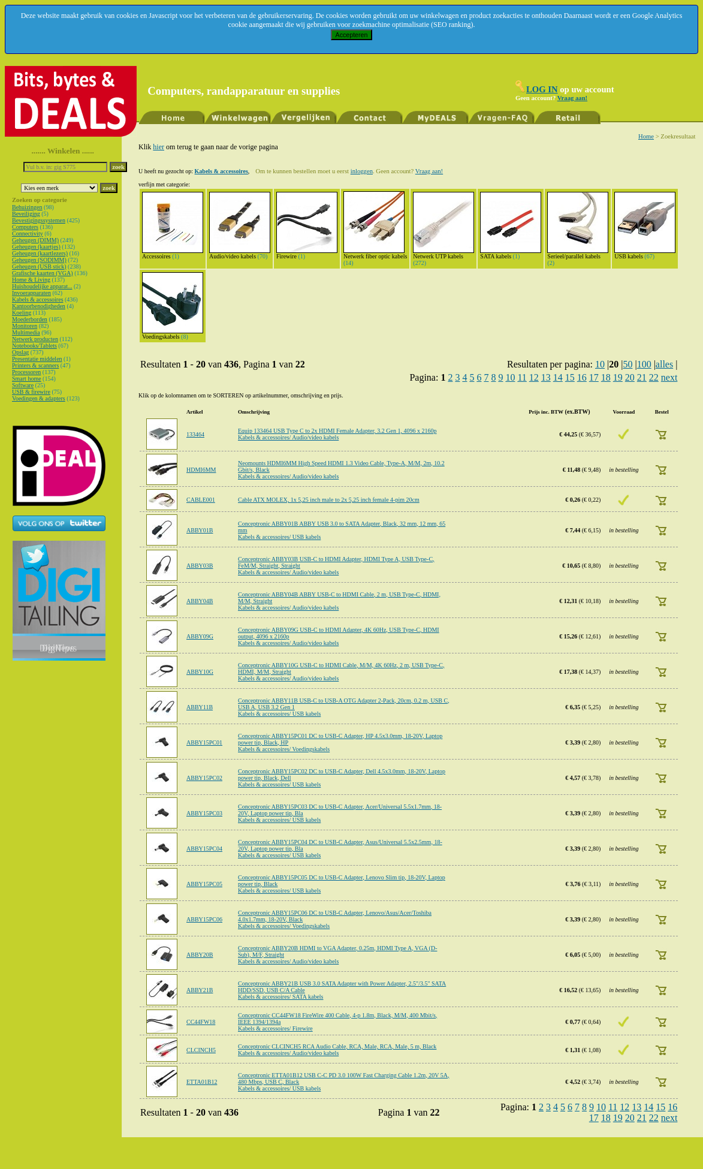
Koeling (21, 312)
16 (582, 377)
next (669, 377)
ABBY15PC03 (204, 813)
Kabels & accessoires (38, 299)
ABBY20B (199, 954)
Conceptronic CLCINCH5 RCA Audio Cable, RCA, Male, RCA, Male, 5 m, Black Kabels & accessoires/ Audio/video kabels (337, 1049)
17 (594, 377)
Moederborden (29, 319)
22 (654, 377)
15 (570, 377)
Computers (25, 227)
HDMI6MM (201, 469)
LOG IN (542, 89)
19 (618, 377)
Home (646, 136)
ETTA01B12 (201, 1081)
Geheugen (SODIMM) (39, 260)
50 (627, 364)
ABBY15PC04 (204, 848)
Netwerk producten (35, 339)
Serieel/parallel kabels (577, 254)
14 (558, 377)
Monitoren (24, 326)
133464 (195, 434)
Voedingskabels (172, 334)
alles (664, 364)
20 (630, 377)
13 (546, 377)
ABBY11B (199, 707)
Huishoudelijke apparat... (42, 286)
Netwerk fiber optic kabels (375, 254)
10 (600, 364)
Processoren (26, 372)
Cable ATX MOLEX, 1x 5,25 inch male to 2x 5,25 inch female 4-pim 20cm (329, 499)
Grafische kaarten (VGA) (42, 273)
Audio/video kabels (239, 254)
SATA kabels (510, 254)
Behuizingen (27, 207)
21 (642, 377)
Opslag (20, 352)
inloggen (362, 171)
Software (23, 385)
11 (521, 377)
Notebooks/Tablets (34, 345)
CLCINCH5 (201, 1050)
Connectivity (27, 233)
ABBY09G (199, 636)
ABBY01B (199, 530)
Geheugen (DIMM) (35, 240)
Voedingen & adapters (38, 398)
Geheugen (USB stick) (39, 266)
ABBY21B (199, 990)
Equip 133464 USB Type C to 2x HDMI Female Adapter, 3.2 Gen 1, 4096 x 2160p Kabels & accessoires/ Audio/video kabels (337, 434)
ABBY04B (199, 601)
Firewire (306, 254)
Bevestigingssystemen (38, 220)
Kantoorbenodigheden (38, 306)
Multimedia (26, 332)
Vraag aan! (572, 98)
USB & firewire (31, 391)
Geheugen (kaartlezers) (40, 253)
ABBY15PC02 (204, 778)
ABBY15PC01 (204, 742)
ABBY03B (199, 565)
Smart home (26, 378)
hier (158, 147)
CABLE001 (200, 499)
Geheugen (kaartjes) (36, 246)
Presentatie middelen (37, 358)
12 (534, 377)
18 (606, 377)
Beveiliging (26, 213)
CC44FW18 (200, 1022)
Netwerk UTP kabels (443, 254)
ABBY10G (199, 671)
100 (644, 364)
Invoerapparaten (31, 293)
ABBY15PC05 (204, 884)
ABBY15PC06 (204, 919)
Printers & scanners (35, 365)
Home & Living (31, 279)
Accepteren (352, 34)
